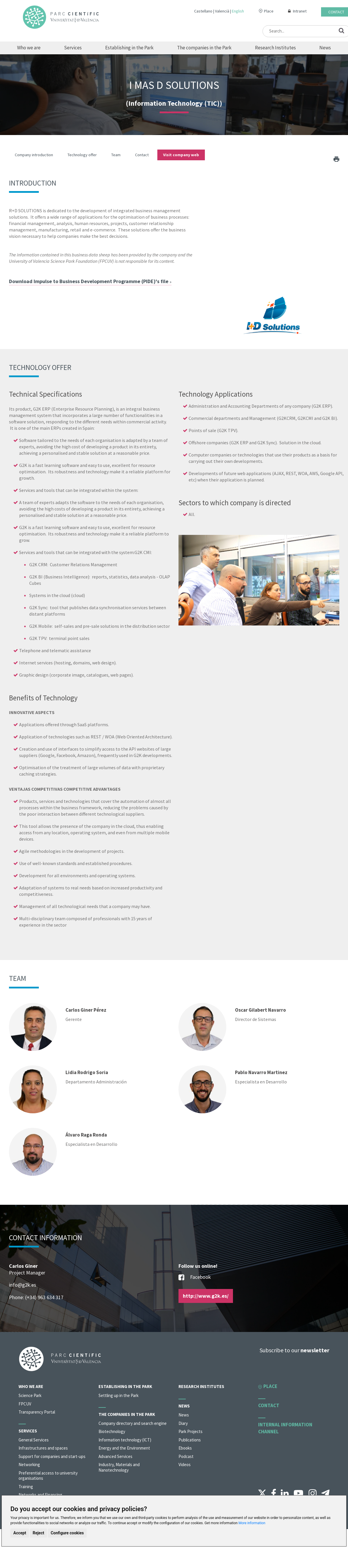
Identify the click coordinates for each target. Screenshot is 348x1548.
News (325, 47)
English (238, 11)
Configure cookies (67, 1533)
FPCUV (25, 1404)
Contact (336, 12)
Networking (29, 1464)
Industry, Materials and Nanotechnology (119, 1467)
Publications (189, 1440)
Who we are (29, 47)
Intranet (300, 11)
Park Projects (190, 1431)
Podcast (186, 1456)
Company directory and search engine (133, 1423)
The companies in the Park (204, 47)
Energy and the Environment (124, 1448)
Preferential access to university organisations (48, 1475)
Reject (38, 1533)
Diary (183, 1423)
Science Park (30, 1395)
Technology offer (82, 154)
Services (73, 47)
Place (269, 11)
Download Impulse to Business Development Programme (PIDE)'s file (90, 281)
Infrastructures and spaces (43, 1448)
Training (26, 1486)
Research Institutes (275, 47)
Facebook (194, 1277)
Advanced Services (115, 1456)
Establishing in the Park (129, 47)
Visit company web (181, 154)
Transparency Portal (37, 1412)
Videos (184, 1464)
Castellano (203, 11)
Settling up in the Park (119, 1395)
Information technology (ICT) (125, 1440)
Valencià (222, 11)
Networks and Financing (40, 1494)
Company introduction (34, 154)
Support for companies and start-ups (52, 1456)
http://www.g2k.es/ (206, 1295)
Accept (19, 1533)
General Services (34, 1440)
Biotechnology (112, 1431)
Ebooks (185, 1448)
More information (251, 1523)
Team (116, 154)
